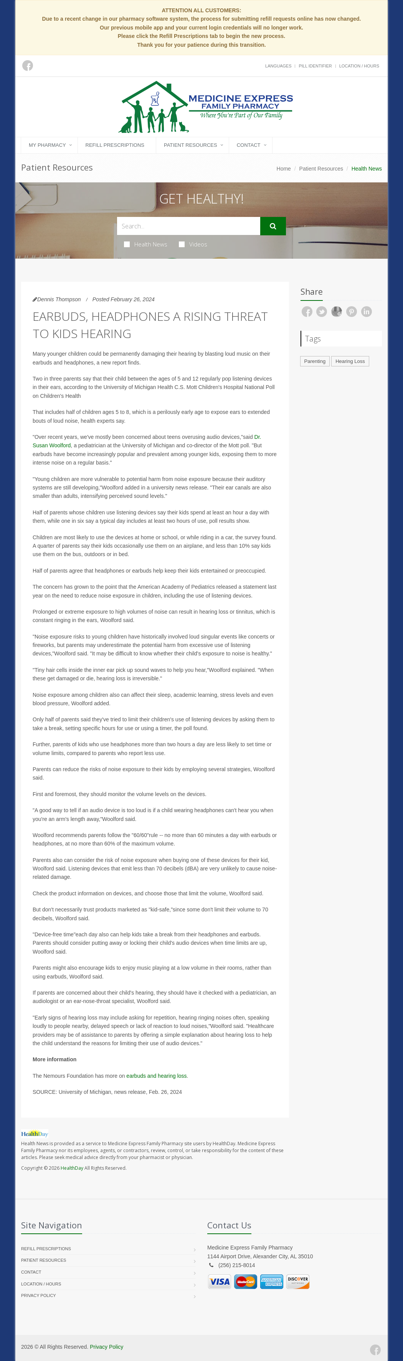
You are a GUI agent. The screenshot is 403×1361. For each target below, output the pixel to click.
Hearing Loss (350, 361)
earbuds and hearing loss (156, 1076)
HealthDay (72, 1168)
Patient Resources (190, 145)
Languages (278, 66)
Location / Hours (359, 66)
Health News (145, 244)
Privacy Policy (38, 1295)
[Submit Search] (273, 226)
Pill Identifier (315, 66)
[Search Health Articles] (188, 226)
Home (284, 169)
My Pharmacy (47, 145)
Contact (249, 145)
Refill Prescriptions (115, 145)
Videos (193, 244)
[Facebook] (375, 1350)
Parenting (315, 361)
